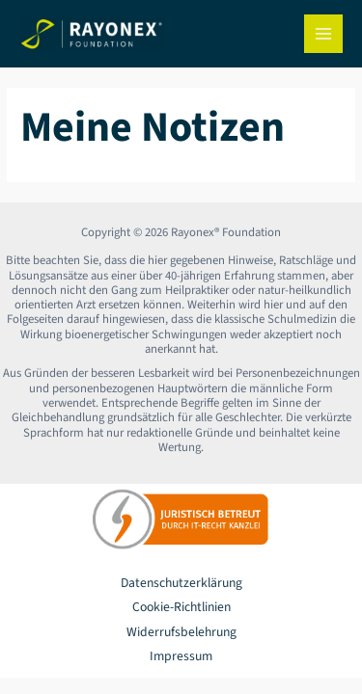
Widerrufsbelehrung (181, 632)
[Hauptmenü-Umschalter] (324, 34)
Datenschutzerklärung (181, 583)
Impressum (181, 656)
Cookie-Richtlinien (181, 607)
